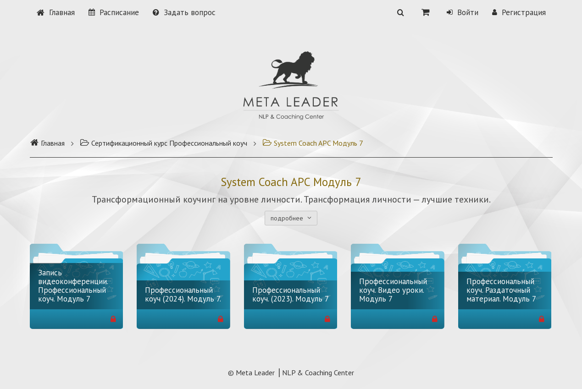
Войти (462, 12)
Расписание (114, 12)
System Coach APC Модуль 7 (312, 143)
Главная (56, 12)
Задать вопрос (184, 12)
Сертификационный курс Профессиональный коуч (163, 143)
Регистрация (519, 12)
